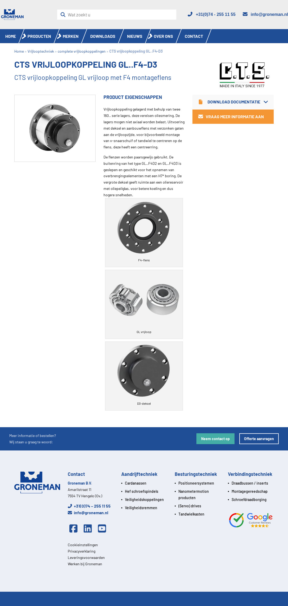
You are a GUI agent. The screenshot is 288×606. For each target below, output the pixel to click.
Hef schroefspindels (141, 491)
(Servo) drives (189, 506)
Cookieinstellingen (83, 545)
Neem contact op (215, 438)
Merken (71, 36)
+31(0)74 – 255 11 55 (89, 505)
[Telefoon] (211, 14)
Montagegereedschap (250, 491)
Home (10, 36)
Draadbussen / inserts (250, 483)
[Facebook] (75, 529)
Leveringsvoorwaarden (86, 557)
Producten (39, 36)
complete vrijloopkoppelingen (82, 51)
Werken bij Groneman (85, 564)
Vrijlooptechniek (41, 51)
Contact (194, 36)
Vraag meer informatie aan (231, 116)
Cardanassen (135, 483)
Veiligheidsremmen (141, 507)
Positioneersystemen (196, 483)
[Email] (265, 14)
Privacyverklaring (81, 551)
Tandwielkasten (191, 514)
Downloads (102, 36)
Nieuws (134, 36)
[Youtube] (103, 529)
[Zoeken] (64, 14)
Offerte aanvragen (259, 438)
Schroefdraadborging (249, 499)
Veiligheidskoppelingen (144, 499)
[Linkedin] (89, 529)
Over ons (163, 36)
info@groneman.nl (88, 512)
